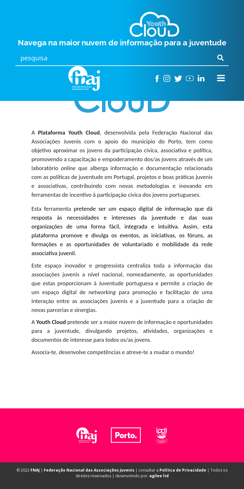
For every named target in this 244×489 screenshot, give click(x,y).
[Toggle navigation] (221, 78)
